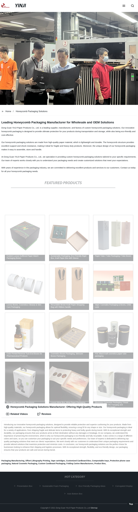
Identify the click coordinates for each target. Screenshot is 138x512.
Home (8, 111)
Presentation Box (25, 486)
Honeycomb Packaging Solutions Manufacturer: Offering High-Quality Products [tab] (54, 407)
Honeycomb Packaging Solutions (31, 111)
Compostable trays (100, 461)
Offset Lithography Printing (37, 461)
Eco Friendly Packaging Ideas (92, 486)
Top (131, 504)
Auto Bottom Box (75, 493)
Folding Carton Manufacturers (79, 463)
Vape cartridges (58, 461)
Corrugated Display (124, 486)
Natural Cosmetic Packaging (24, 463)
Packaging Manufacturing (12, 461)
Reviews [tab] (44, 414)
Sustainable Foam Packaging (56, 486)
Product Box (100, 463)
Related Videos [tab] (17, 414)
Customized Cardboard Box (78, 461)
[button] (124, 6)
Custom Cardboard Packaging (51, 463)
